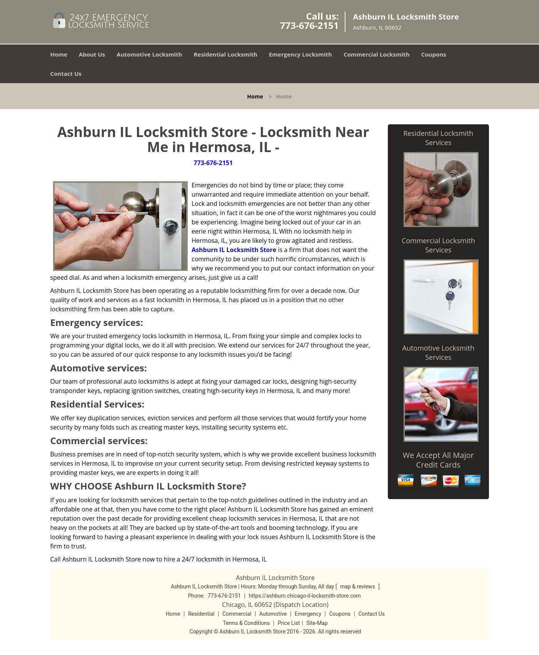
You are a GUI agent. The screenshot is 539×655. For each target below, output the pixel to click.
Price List (289, 623)
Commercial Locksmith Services (438, 245)
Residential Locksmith (225, 54)
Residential (201, 614)
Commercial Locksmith (377, 54)
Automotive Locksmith (149, 54)
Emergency (308, 614)
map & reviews (358, 586)
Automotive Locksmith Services (438, 352)
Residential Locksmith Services (438, 138)
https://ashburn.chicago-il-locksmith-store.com (305, 596)
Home (58, 54)
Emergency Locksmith (300, 54)
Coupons (433, 54)
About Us (92, 54)
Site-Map (317, 623)
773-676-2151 (309, 25)
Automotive (273, 614)
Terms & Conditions (246, 623)
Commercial (236, 614)
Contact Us (66, 73)
